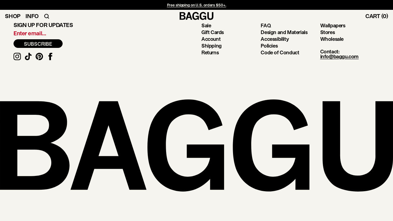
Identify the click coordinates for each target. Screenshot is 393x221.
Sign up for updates (43, 25)
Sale (206, 25)
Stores (327, 32)
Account (210, 39)
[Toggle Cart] (379, 16)
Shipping (211, 45)
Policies (269, 45)
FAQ (266, 25)
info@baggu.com (339, 56)
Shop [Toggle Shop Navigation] (13, 16)
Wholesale (332, 39)
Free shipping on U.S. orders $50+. (196, 5)
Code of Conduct (280, 52)
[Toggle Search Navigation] (47, 16)
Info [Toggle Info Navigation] (32, 16)
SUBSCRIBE (38, 44)
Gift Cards (212, 32)
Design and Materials (284, 32)
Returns (210, 52)
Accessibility (275, 39)
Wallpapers (332, 25)
